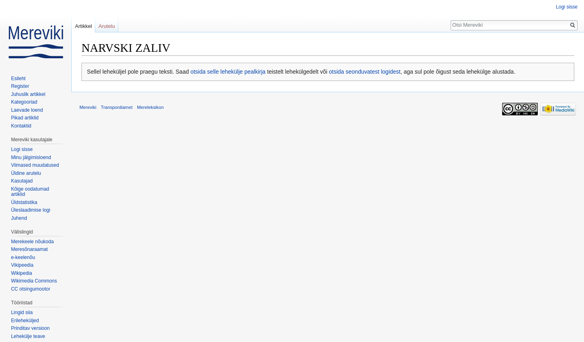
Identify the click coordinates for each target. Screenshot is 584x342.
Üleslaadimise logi (30, 210)
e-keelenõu (23, 257)
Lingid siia (21, 312)
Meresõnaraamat (29, 249)
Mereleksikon (150, 107)
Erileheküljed (25, 320)
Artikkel (83, 26)
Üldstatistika (24, 202)
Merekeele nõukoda (32, 241)
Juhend (19, 218)
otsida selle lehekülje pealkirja (227, 71)
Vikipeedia (22, 265)
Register (20, 86)
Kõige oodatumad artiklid (30, 192)
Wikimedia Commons (34, 281)
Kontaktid (21, 126)
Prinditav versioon (30, 328)
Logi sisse (567, 7)
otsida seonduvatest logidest (365, 71)
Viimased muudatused (35, 165)
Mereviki (87, 107)
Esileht (18, 78)
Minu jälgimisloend (31, 157)
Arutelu (106, 26)
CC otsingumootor (30, 289)
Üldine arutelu (26, 173)
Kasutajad (21, 181)
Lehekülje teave (28, 336)
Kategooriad (24, 102)
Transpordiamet (117, 107)
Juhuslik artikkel (28, 94)
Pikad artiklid (25, 118)
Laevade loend (27, 110)
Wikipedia (21, 273)
